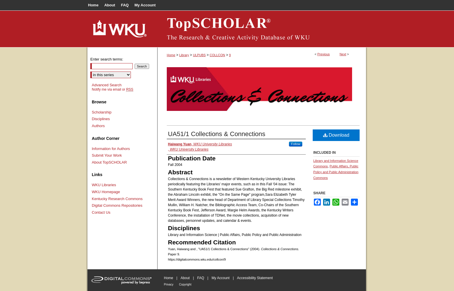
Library (184, 55)
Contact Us (101, 212)
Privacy (168, 284)
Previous (323, 54)
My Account (221, 278)
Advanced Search (107, 85)
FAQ (200, 278)
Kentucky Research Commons (117, 199)
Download (336, 135)
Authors (98, 126)
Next (343, 54)
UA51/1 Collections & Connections (216, 134)
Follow (295, 144)
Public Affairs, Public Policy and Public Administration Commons (335, 172)
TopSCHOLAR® (262, 29)
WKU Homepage (106, 192)
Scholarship (101, 112)
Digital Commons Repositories (117, 205)
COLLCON (217, 55)
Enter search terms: (106, 59)
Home (171, 55)
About (185, 278)
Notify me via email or (112, 89)
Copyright (185, 284)
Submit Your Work (107, 155)
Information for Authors (111, 149)
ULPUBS (199, 55)
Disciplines (101, 119)
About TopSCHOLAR (109, 162)
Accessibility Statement (255, 278)
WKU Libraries (104, 185)
